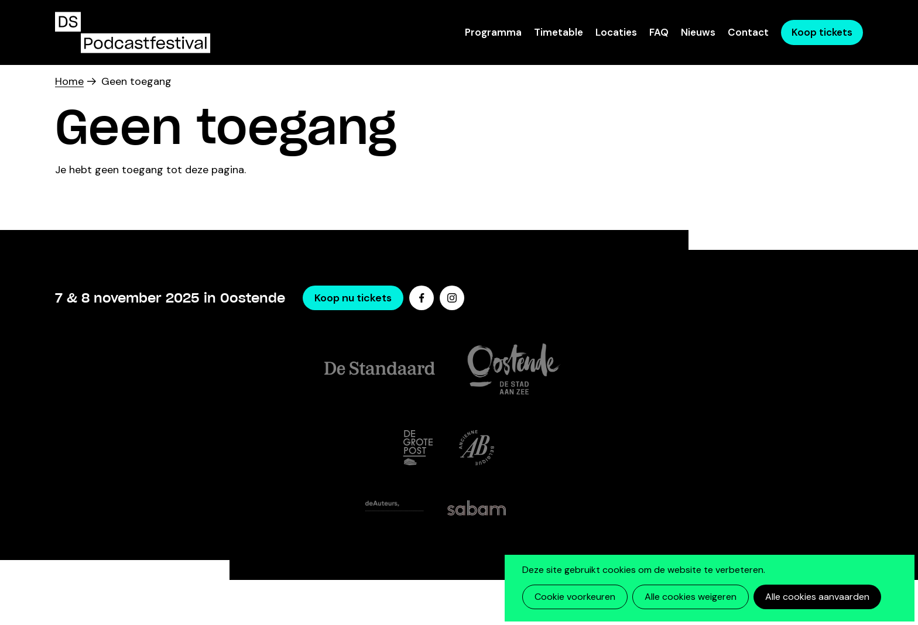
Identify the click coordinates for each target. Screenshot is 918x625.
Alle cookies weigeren (691, 596)
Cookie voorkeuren (575, 596)
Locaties (616, 32)
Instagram (452, 298)
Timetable (558, 32)
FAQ (659, 32)
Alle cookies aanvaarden (817, 596)
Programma (493, 32)
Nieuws (698, 32)
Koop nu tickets (353, 298)
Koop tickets (822, 32)
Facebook (421, 298)
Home (69, 81)
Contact (748, 32)
